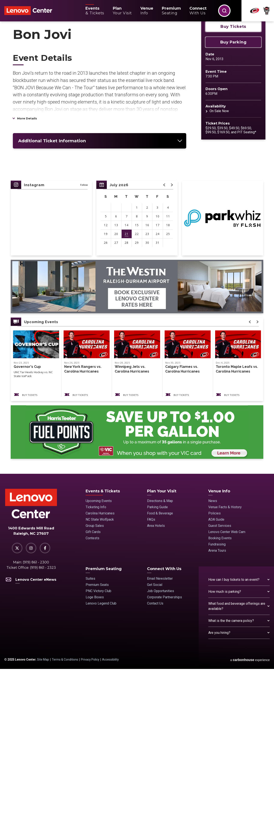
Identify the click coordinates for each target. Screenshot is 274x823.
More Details (27, 272)
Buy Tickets (233, 180)
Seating (171, 10)
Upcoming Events (99, 655)
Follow (84, 338)
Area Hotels (156, 680)
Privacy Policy (90, 813)
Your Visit (122, 10)
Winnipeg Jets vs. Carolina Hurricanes (132, 523)
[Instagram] (31, 702)
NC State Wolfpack (100, 673)
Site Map (43, 813)
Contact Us (155, 757)
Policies (214, 667)
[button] (224, 10)
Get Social (154, 739)
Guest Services (219, 680)
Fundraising (217, 698)
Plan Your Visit (161, 645)
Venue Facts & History (225, 661)
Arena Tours (217, 705)
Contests (92, 692)
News (212, 655)
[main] (137, 324)
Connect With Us (164, 722)
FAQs (151, 673)
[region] (137, 372)
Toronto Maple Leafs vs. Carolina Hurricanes (237, 523)
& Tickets (94, 10)
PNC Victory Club (98, 745)
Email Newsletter (160, 733)
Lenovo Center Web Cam (226, 686)
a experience (250, 814)
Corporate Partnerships (164, 751)
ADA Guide (216, 673)
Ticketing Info (96, 661)
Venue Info (219, 645)
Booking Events (220, 692)
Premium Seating (104, 722)
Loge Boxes (95, 751)
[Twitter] (17, 702)
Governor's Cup (27, 521)
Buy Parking (233, 196)
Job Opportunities (160, 745)
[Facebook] (45, 702)
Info (146, 10)
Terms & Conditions (65, 813)
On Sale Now (219, 265)
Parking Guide (157, 661)
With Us (198, 10)
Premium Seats (97, 739)
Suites (90, 733)
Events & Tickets (103, 645)
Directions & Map (160, 655)
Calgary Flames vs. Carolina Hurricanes (182, 523)
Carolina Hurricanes (100, 667)
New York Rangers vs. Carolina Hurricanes (82, 523)
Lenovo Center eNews (31, 734)
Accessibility (110, 813)
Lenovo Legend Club (101, 757)
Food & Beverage (160, 667)
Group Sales (95, 680)
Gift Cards (93, 686)
